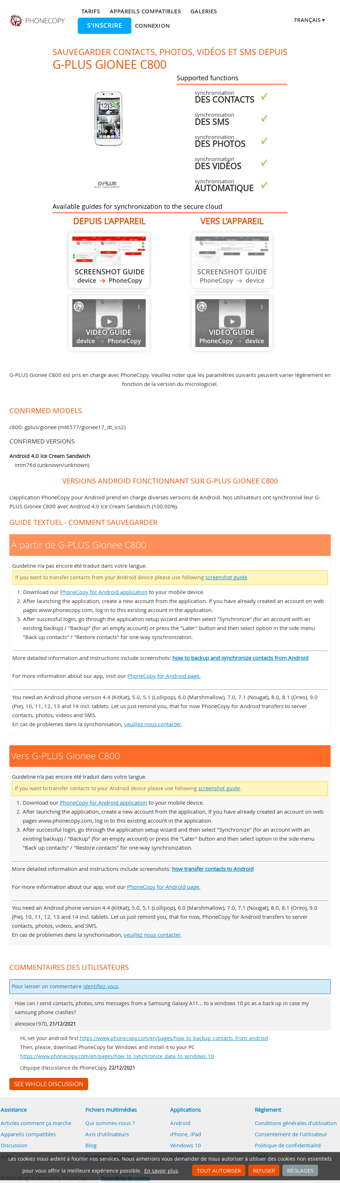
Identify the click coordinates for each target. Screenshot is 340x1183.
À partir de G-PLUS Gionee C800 (109, 260)
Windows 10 (185, 1145)
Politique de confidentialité (288, 1145)
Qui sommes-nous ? (110, 1122)
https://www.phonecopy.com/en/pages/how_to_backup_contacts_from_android (174, 1038)
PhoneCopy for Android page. (164, 675)
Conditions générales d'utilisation (296, 1122)
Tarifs (90, 11)
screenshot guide (226, 577)
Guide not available (109, 323)
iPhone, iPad (185, 1134)
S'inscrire (104, 26)
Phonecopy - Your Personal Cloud (38, 21)
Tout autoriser (219, 1170)
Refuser (264, 1170)
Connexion (152, 25)
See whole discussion (48, 1084)
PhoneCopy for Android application (104, 591)
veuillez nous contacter (152, 724)
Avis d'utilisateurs (107, 1134)
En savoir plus (161, 1171)
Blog (90, 1145)
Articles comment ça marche (36, 1122)
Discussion (14, 1145)
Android (180, 1122)
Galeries (203, 11)
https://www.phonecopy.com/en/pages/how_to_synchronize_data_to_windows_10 (117, 1056)
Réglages (300, 1170)
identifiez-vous (100, 986)
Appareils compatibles (145, 11)
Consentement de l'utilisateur (291, 1134)
